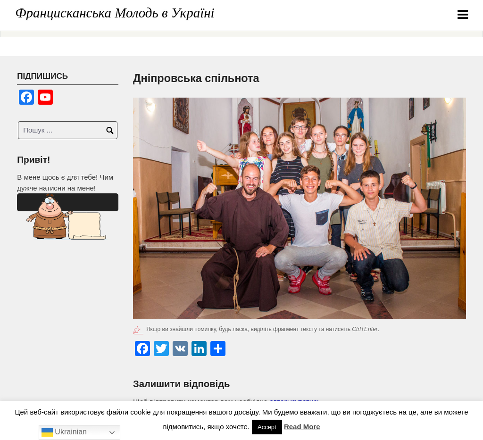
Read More (302, 427)
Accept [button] (267, 427)
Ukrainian (64, 432)
